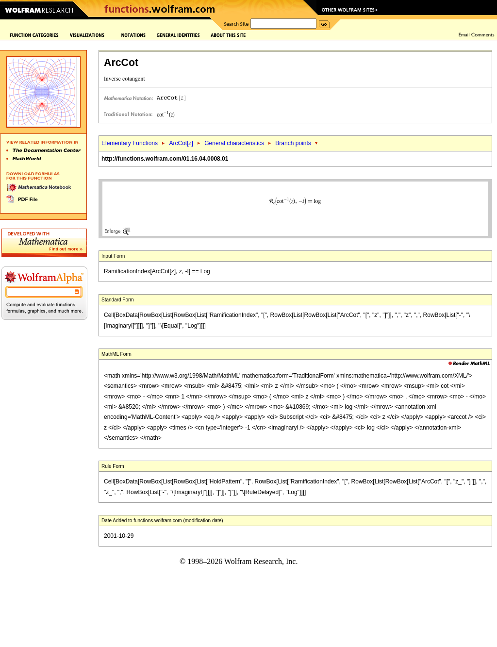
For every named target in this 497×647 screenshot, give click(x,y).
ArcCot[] (181, 143)
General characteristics (234, 143)
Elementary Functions (129, 143)
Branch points (293, 143)
